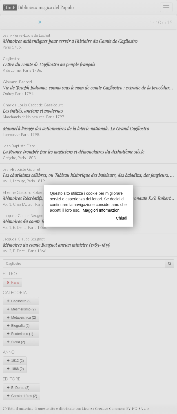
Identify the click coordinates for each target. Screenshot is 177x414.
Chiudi (121, 218)
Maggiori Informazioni (101, 210)
